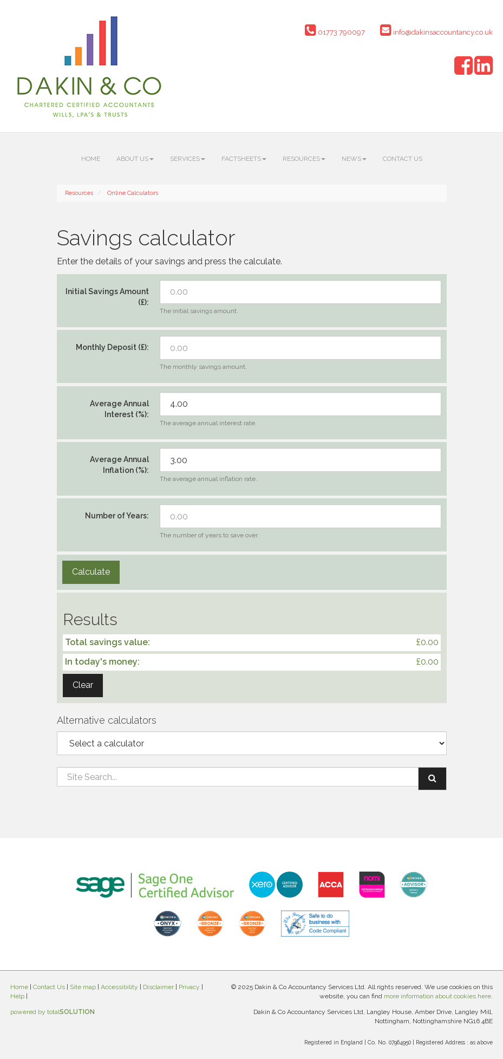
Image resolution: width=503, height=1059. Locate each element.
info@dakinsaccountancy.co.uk (436, 32)
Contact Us (402, 159)
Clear (83, 685)
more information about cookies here (437, 996)
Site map (83, 987)
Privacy (189, 987)
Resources (304, 159)
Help (17, 996)
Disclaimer (158, 987)
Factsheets (243, 159)
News (354, 159)
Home (90, 159)
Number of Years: (117, 515)
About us (135, 159)
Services (187, 159)
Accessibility (119, 987)
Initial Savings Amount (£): (107, 297)
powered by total (52, 1012)
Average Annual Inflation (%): (119, 465)
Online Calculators (132, 193)
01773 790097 (335, 32)
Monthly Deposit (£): (112, 347)
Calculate (91, 572)
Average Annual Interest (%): (119, 409)
